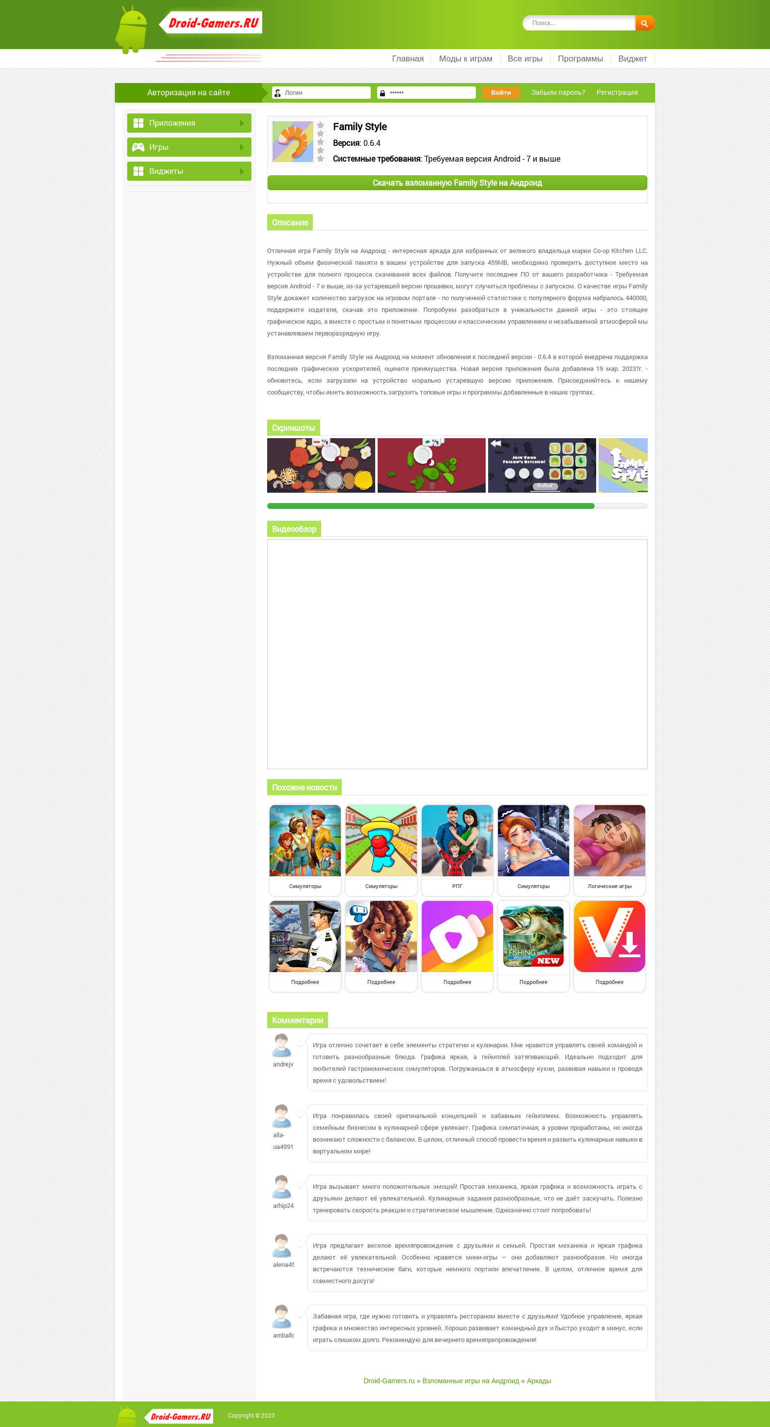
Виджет (632, 58)
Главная (408, 58)
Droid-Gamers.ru (388, 1381)
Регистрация (617, 92)
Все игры (525, 58)
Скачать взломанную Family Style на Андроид (457, 182)
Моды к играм (466, 58)
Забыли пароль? (558, 92)
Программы (580, 58)
